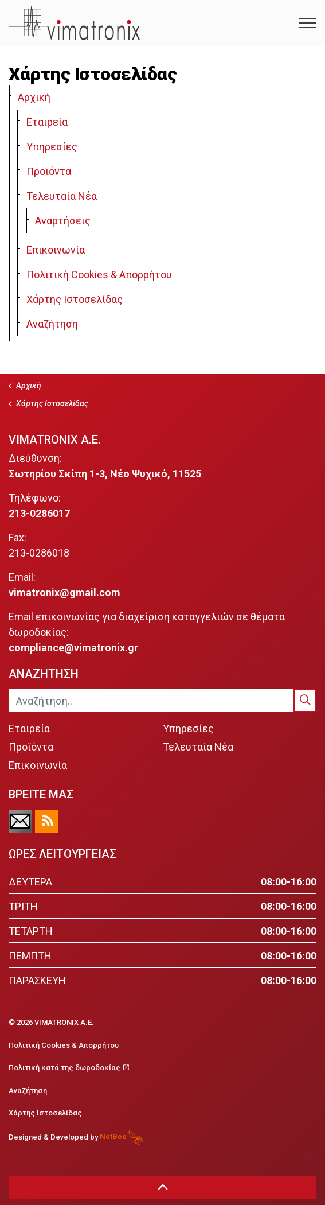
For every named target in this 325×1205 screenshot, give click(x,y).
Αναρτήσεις (63, 221)
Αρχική (34, 97)
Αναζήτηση (52, 324)
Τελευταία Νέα (61, 196)
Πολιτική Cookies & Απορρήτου (99, 275)
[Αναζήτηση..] (162, 700)
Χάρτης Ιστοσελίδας (74, 299)
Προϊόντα (48, 171)
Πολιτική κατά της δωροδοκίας (69, 1067)
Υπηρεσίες (51, 147)
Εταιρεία (47, 122)
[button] (304, 700)
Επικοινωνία (55, 250)
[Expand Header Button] (308, 23)
